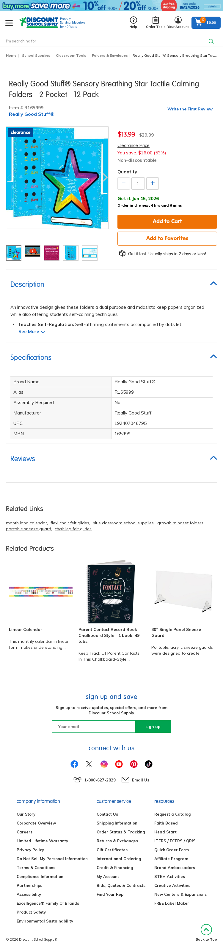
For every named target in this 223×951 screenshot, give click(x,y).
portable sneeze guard (28, 528)
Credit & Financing (115, 867)
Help (133, 23)
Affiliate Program (171, 858)
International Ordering (119, 858)
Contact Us (107, 814)
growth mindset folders (180, 523)
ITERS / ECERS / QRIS (175, 840)
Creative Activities (172, 885)
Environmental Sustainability (45, 921)
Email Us (140, 780)
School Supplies (36, 55)
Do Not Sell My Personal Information (52, 858)
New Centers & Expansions (180, 894)
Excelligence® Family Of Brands (48, 903)
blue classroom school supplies (123, 523)
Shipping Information (117, 823)
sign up (153, 726)
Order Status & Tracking (121, 832)
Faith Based (166, 823)
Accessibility (29, 894)
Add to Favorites (167, 238)
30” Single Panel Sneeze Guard (176, 632)
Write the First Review (190, 109)
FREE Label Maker (171, 903)
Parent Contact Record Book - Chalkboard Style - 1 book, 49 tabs (109, 635)
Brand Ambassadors (174, 867)
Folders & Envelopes (110, 55)
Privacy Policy (30, 849)
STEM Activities (169, 876)
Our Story (26, 814)
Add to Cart (167, 221)
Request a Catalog (172, 814)
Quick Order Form (171, 849)
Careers (24, 832)
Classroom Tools (71, 55)
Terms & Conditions (36, 867)
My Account (108, 876)
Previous (9, 177)
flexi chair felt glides (70, 523)
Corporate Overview (36, 823)
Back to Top (206, 932)
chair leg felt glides (73, 528)
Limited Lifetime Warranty (42, 840)
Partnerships (29, 885)
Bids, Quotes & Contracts (121, 885)
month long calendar (26, 523)
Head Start (165, 832)
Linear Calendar (25, 629)
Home (11, 55)
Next (105, 177)
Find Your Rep (110, 894)
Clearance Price (133, 145)
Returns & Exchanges (117, 840)
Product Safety (31, 912)
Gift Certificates (112, 849)
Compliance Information (40, 876)
